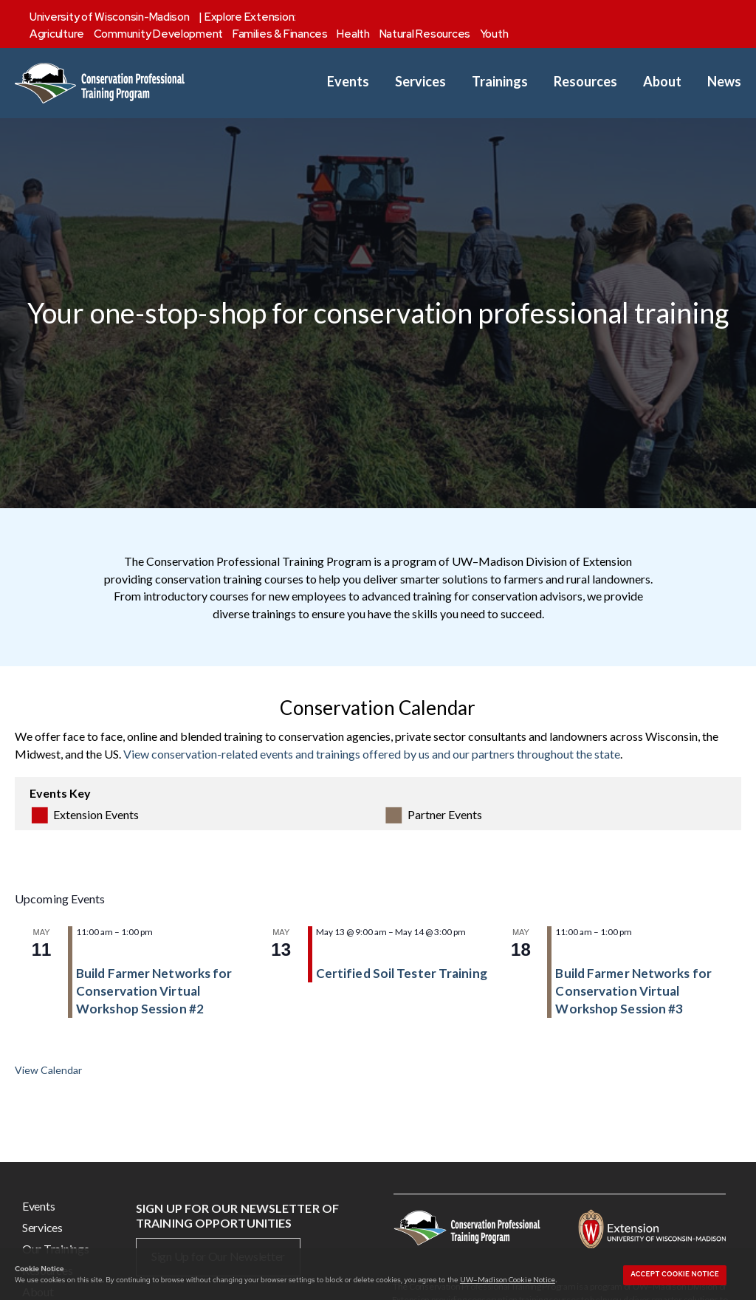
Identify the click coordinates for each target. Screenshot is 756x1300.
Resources (585, 81)
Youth (494, 34)
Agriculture (57, 34)
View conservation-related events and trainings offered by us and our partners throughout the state (371, 754)
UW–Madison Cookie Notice (507, 1279)
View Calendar (48, 1070)
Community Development (158, 34)
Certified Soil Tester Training (401, 973)
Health (353, 34)
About (662, 81)
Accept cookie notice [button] (674, 1274)
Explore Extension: (250, 17)
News (724, 81)
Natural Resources (424, 34)
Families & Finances (280, 34)
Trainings (500, 81)
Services (420, 81)
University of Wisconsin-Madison (110, 17)
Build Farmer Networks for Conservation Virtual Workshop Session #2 (154, 990)
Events (348, 81)
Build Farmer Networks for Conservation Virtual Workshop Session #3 (633, 990)
